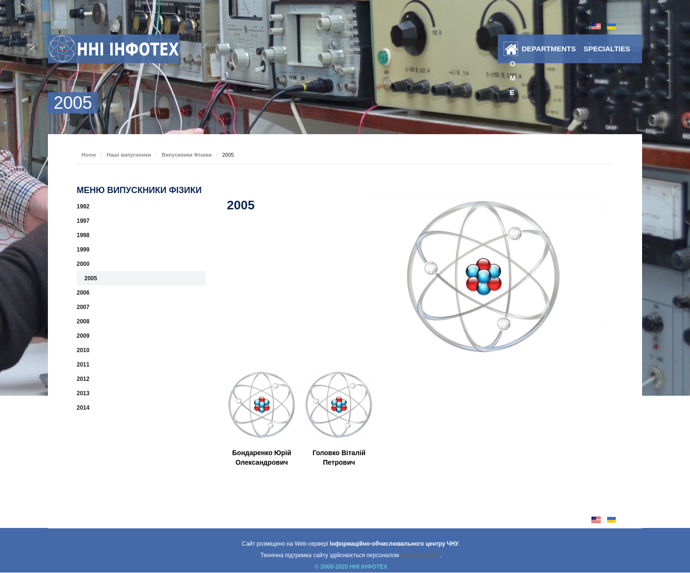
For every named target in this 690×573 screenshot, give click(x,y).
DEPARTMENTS (549, 49)
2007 (83, 307)
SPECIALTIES (607, 49)
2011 (83, 364)
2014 (83, 407)
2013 (83, 393)
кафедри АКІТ (420, 555)
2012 (83, 379)
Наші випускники (129, 155)
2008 (83, 321)
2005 (90, 278)
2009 (83, 335)
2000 (83, 264)
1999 (83, 249)
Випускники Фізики (186, 155)
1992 (83, 206)
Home (513, 51)
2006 (83, 292)
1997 (83, 221)
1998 (83, 235)
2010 (83, 350)
